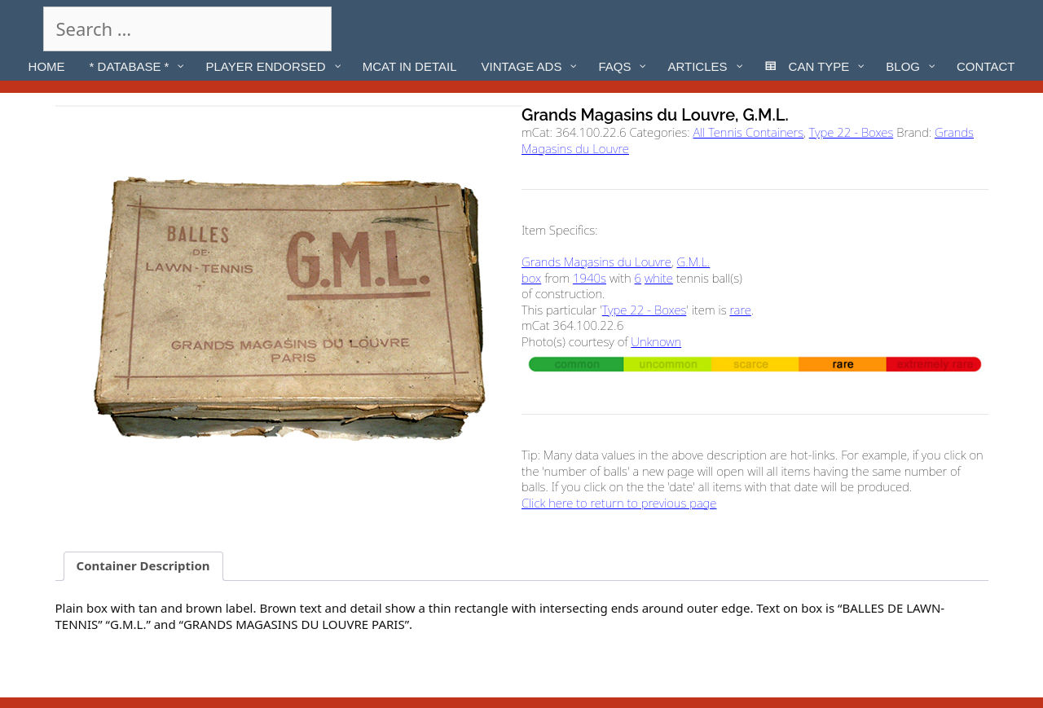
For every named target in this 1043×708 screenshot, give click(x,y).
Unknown (656, 341)
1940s (589, 278)
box (531, 278)
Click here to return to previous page (619, 503)
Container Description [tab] (143, 565)
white (659, 278)
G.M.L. (693, 261)
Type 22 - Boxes (851, 132)
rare (739, 309)
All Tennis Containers (748, 132)
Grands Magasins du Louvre (596, 261)
